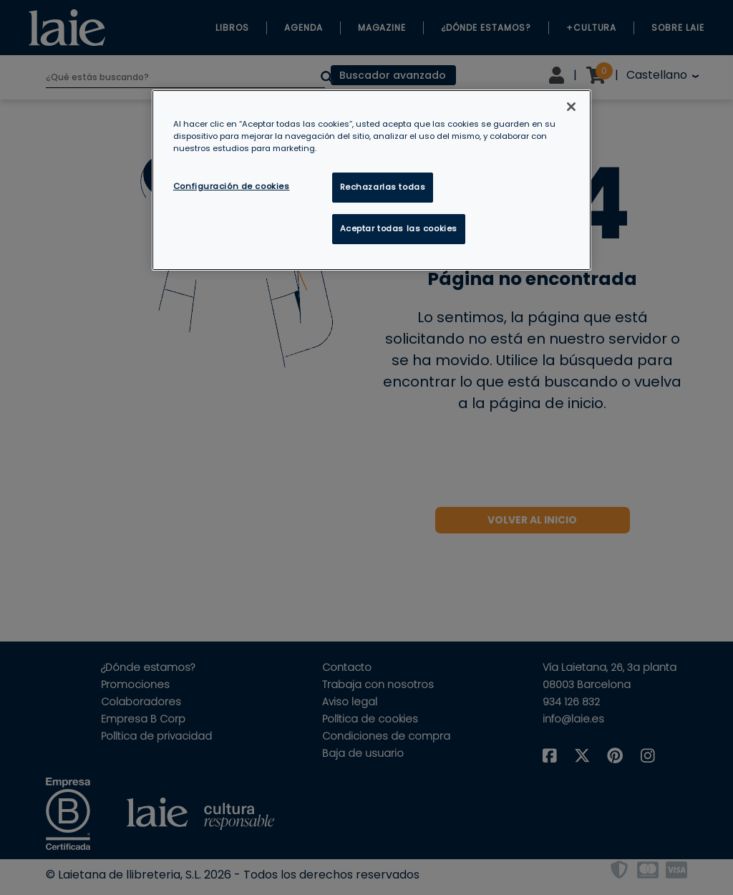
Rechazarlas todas (383, 187)
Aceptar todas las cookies (398, 228)
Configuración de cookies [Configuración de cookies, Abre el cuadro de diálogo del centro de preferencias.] (231, 186)
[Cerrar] (571, 106)
